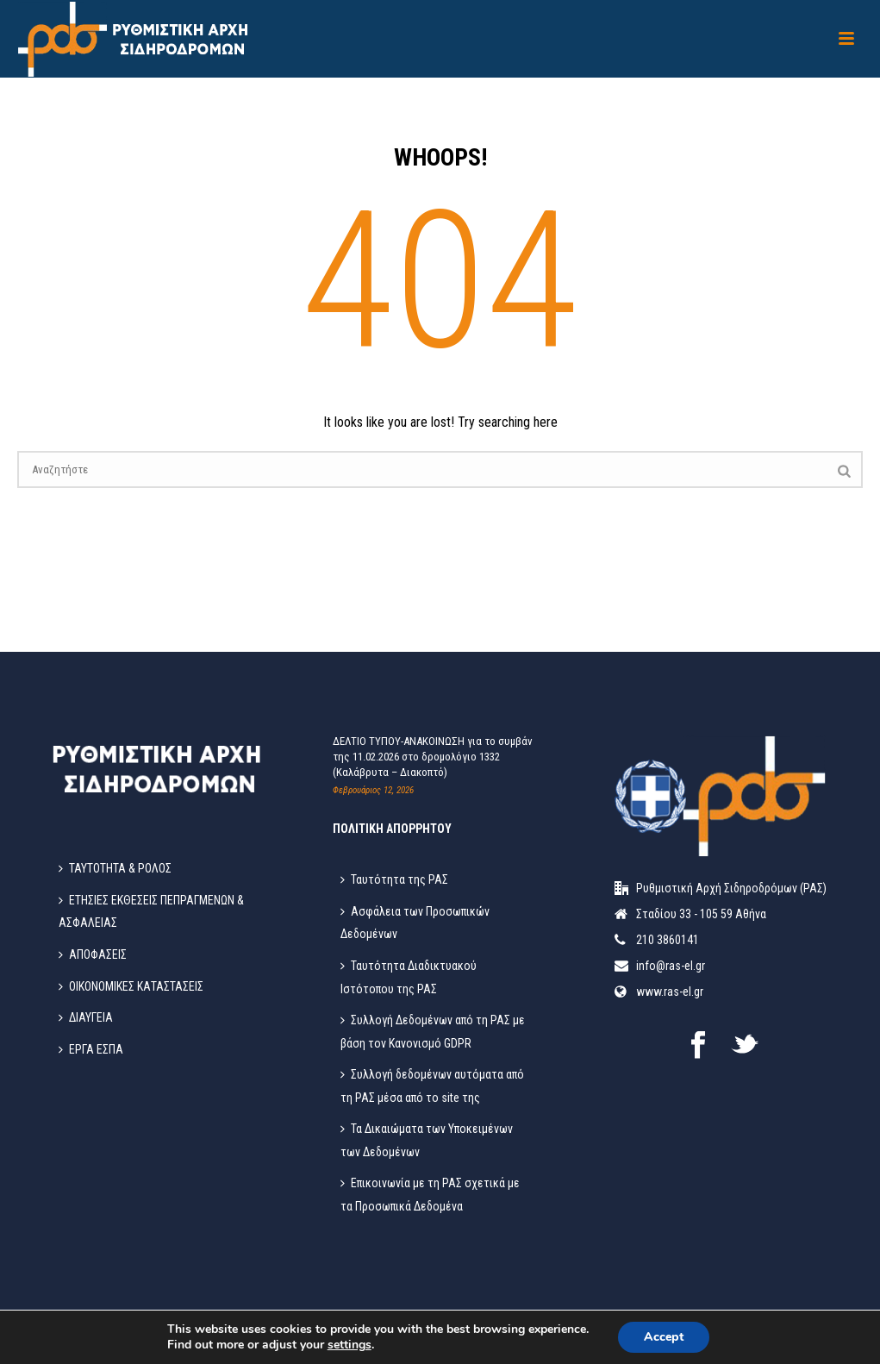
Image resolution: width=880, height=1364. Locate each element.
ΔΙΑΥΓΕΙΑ (86, 1017)
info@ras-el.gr (670, 966)
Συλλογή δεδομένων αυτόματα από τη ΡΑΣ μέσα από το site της (432, 1085)
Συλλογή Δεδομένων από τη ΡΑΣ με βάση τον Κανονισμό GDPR (432, 1031)
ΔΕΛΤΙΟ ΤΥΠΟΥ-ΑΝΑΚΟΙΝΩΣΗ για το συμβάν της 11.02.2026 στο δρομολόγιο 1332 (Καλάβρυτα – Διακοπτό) (433, 757)
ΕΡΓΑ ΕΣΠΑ (91, 1049)
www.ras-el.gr (669, 991)
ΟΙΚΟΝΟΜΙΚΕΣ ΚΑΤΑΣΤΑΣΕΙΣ (131, 986)
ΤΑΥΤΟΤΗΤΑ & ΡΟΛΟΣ (115, 868)
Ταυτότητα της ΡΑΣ (394, 879)
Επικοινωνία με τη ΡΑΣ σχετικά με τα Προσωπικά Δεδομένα (430, 1194)
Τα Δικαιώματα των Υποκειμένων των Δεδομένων (426, 1140)
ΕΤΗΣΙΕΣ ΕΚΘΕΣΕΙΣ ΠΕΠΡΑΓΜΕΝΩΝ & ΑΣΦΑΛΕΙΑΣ (151, 911)
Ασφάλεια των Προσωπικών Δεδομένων (415, 923)
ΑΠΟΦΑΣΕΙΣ (93, 954)
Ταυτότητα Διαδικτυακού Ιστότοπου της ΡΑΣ (408, 977)
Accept (663, 1337)
